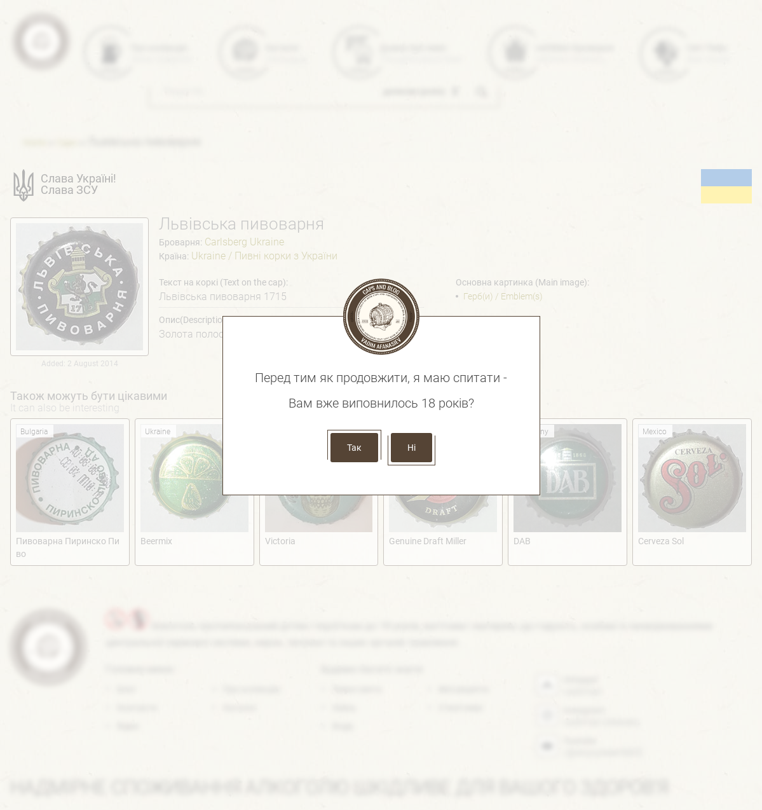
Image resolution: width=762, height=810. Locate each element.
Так (354, 448)
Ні (411, 448)
